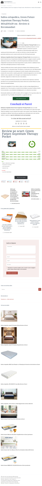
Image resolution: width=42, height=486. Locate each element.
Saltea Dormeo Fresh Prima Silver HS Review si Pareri (13, 419)
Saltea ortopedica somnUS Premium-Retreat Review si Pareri (14, 325)
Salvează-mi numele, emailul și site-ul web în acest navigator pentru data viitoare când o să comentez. (21, 268)
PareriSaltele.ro (8, 1)
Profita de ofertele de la (29, 38)
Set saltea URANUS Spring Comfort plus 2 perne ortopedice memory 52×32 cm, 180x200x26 (7, 227)
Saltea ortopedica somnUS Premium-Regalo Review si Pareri (14, 344)
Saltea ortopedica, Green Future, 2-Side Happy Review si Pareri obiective (17, 403)
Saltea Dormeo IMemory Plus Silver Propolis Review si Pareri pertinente (17, 434)
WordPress (17, 483)
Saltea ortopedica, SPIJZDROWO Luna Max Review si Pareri (14, 384)
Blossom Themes (4, 483)
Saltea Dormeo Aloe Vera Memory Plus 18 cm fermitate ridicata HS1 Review (17, 449)
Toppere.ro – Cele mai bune (7, 299)
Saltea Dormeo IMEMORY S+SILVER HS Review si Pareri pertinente (15, 465)
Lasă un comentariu (21, 31)
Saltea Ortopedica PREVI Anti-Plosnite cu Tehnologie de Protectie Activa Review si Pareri (20, 364)
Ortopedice (4, 13)
